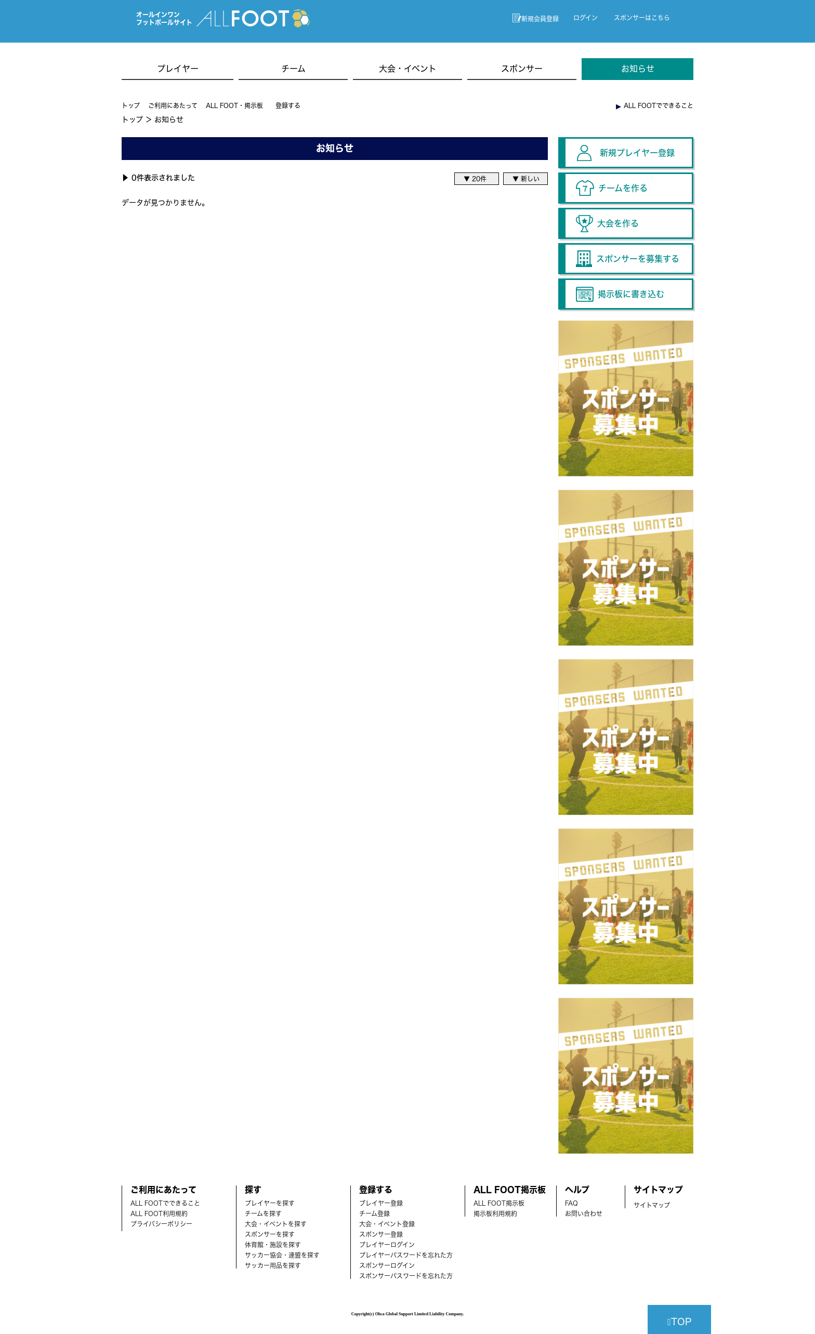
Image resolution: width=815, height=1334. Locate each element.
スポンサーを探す (270, 1234)
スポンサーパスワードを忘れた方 (406, 1276)
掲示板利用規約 (495, 1213)
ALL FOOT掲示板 (499, 1203)
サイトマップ (652, 1205)
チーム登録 (374, 1213)
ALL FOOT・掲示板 (234, 105)
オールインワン (158, 14)
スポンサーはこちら (642, 18)
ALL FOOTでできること (165, 1203)
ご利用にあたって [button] (173, 105)
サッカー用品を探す (273, 1265)
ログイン (585, 18)
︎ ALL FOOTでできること (654, 105)
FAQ (571, 1203)
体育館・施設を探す (273, 1245)
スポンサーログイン (387, 1265)
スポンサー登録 (381, 1234)
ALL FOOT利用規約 (159, 1213)
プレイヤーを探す (270, 1203)
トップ (131, 105)
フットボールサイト (164, 22)
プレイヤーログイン (387, 1245)
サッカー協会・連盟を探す (282, 1255)
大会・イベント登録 (387, 1224)
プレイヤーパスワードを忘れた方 (406, 1255)
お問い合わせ (583, 1213)
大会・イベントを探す (276, 1224)
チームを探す (263, 1213)
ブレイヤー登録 (381, 1203)
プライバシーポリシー (161, 1224)
